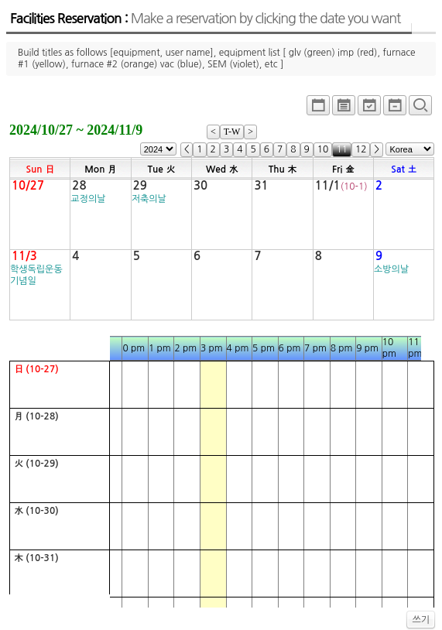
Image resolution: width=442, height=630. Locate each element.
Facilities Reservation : (205, 19)
